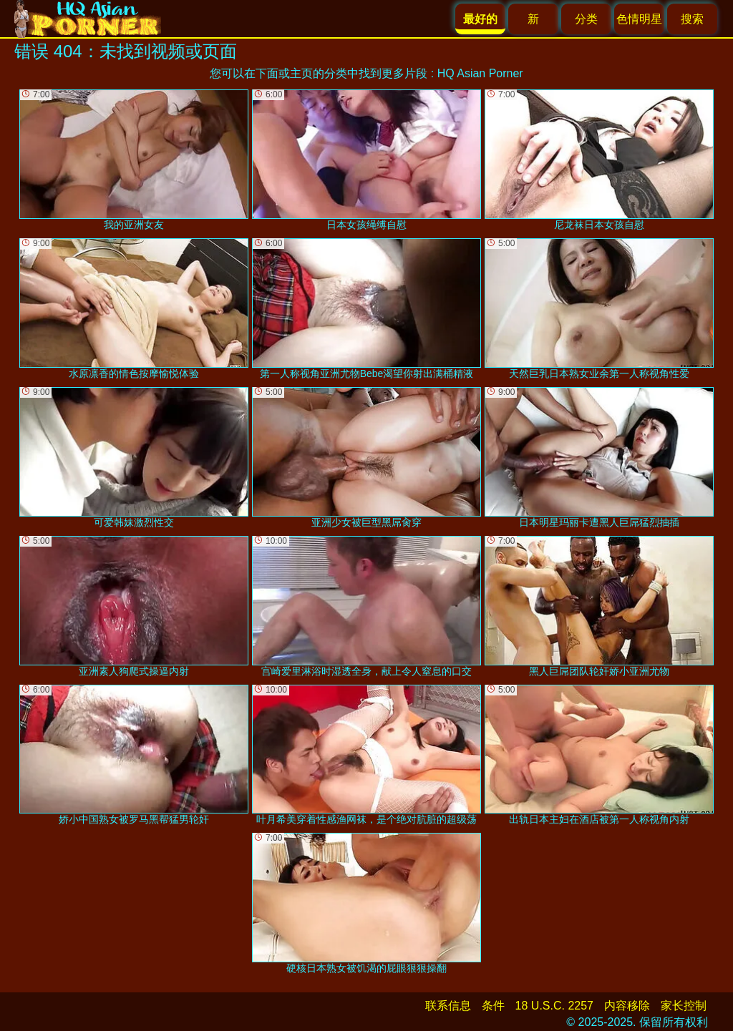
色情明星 (639, 19)
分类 (586, 19)
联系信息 (448, 1006)
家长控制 (684, 1006)
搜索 (692, 19)
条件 (493, 1006)
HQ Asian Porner (480, 73)
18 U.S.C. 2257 (554, 1006)
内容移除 (627, 1006)
